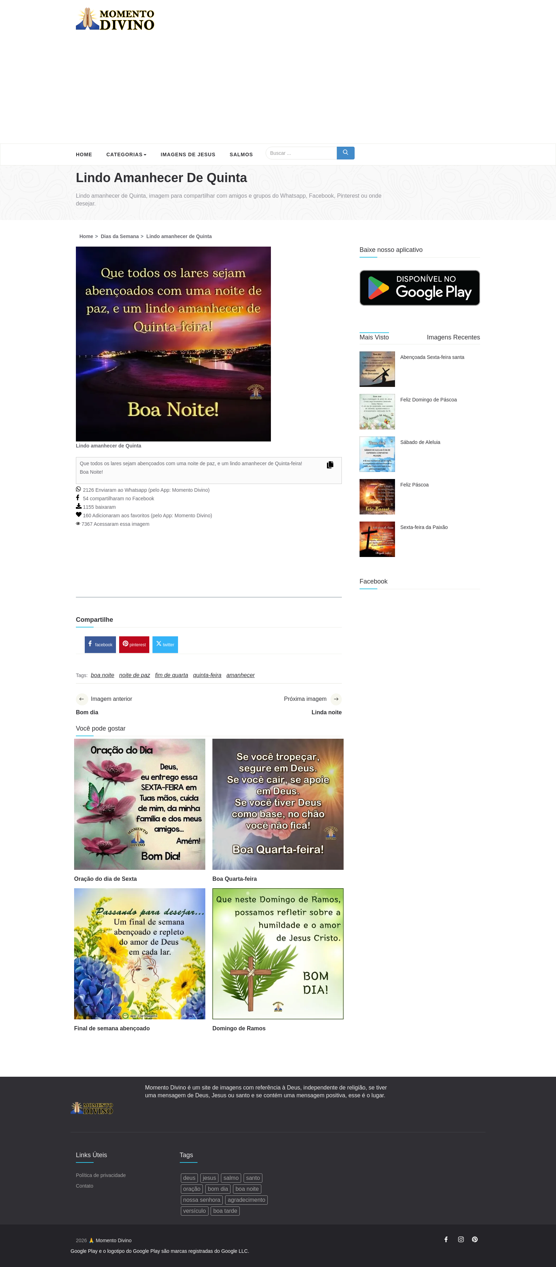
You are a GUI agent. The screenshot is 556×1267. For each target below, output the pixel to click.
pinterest (134, 644)
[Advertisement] (278, 90)
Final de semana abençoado (112, 1028)
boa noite (247, 1189)
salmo (231, 1178)
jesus (209, 1178)
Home (84, 154)
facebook (100, 644)
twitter (165, 644)
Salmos (241, 154)
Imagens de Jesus (188, 154)
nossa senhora (202, 1200)
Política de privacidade (101, 1175)
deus (189, 1178)
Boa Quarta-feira (234, 879)
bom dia (218, 1189)
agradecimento (246, 1200)
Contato (84, 1186)
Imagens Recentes (453, 337)
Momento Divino (190, 490)
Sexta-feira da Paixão (424, 527)
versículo (194, 1211)
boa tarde (225, 1211)
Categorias (126, 154)
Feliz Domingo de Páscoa (428, 399)
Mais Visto (374, 337)
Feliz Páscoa (414, 485)
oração (192, 1189)
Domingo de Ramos (239, 1028)
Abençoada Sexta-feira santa (432, 357)
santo (253, 1178)
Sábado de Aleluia (420, 442)
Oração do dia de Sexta (105, 879)
